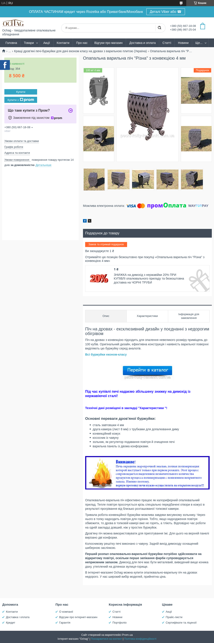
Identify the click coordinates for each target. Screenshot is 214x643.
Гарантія (64, 622)
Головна (11, 43)
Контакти (63, 43)
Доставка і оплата (17, 617)
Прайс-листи (174, 617)
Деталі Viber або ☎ (166, 12)
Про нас (82, 43)
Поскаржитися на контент (106, 638)
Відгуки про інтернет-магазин (78, 617)
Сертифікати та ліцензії (181, 622)
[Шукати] (159, 28)
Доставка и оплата (142, 43)
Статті (166, 43)
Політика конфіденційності (140, 638)
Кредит (10, 622)
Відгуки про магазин (108, 43)
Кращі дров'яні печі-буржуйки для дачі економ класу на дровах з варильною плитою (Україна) (80, 51)
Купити (20, 91)
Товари (29, 43)
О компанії (66, 611)
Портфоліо (119, 622)
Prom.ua (127, 634)
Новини (183, 43)
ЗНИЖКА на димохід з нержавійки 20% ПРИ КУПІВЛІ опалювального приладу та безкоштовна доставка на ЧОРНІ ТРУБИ (149, 278)
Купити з (20, 100)
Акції (46, 43)
